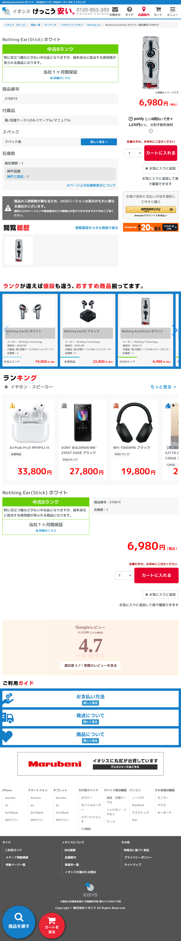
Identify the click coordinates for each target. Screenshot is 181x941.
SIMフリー (12, 820)
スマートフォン (38, 790)
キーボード (164, 813)
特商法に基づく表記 (136, 850)
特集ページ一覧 (15, 865)
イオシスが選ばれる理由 (80, 872)
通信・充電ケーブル (116, 800)
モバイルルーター (91, 807)
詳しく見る (98, 142)
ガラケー (86, 798)
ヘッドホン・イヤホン (116, 812)
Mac (135, 820)
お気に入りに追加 (160, 168)
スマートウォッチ (91, 819)
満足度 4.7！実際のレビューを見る (90, 665)
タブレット (60, 790)
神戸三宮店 (15, 176)
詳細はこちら (60, 78)
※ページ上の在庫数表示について (91, 185)
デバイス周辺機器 (115, 790)
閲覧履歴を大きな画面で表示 (96, 227)
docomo (10, 798)
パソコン (135, 790)
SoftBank (11, 813)
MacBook (138, 805)
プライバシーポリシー (138, 857)
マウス (161, 805)
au (6, 805)
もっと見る (161, 387)
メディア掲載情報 (17, 857)
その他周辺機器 (165, 790)
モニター (163, 798)
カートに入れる (161, 153)
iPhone (7, 790)
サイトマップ (132, 865)
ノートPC (138, 798)
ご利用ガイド (13, 850)
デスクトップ (140, 813)
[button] (151, 211)
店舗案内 (70, 857)
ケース (111, 822)
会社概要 (70, 850)
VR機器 (86, 829)
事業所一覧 (72, 865)
